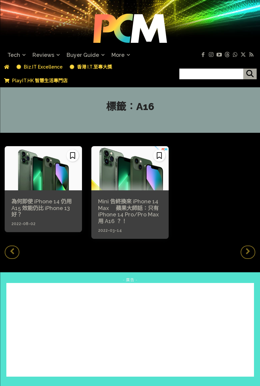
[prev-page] (12, 251)
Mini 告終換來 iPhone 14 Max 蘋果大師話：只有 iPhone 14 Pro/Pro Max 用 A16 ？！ (128, 211)
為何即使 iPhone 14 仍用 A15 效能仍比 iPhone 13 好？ (41, 207)
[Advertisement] (130, 329)
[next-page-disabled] (248, 251)
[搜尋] (250, 74)
